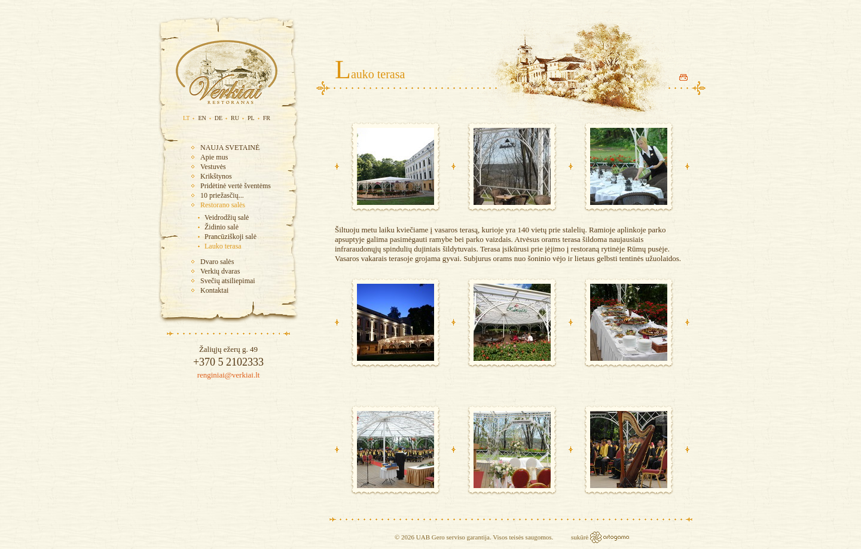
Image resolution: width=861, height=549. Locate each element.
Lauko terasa (223, 246)
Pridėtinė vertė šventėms (235, 186)
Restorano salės (222, 205)
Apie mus (214, 157)
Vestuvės (213, 166)
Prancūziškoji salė (230, 236)
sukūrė (580, 537)
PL (251, 118)
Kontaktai (214, 290)
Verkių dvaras (220, 271)
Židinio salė (221, 227)
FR (266, 118)
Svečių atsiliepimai (227, 281)
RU (235, 118)
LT (186, 118)
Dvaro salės (217, 261)
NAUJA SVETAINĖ (229, 147)
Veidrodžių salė (226, 217)
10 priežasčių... (222, 195)
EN (202, 118)
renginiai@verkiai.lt (228, 374)
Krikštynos (216, 176)
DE (218, 118)
